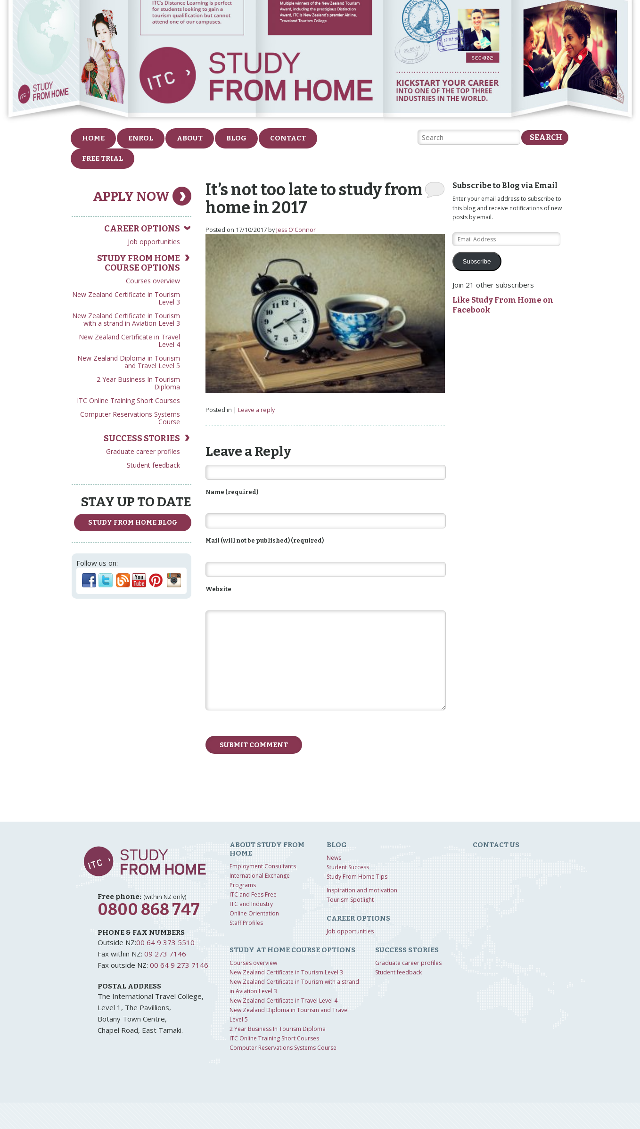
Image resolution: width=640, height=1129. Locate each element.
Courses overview (153, 280)
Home (93, 138)
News (334, 858)
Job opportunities (154, 241)
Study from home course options (138, 263)
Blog (236, 138)
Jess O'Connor (296, 230)
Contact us (496, 845)
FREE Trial (102, 158)
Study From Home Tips (357, 877)
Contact (288, 138)
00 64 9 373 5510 (165, 942)
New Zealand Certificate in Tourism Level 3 (126, 298)
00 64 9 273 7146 (179, 965)
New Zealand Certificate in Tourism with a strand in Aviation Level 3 (126, 319)
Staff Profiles (246, 923)
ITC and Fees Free (253, 894)
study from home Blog (132, 523)
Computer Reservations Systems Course (130, 418)
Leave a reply (256, 410)
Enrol (140, 138)
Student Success (348, 867)
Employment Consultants (263, 866)
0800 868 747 (149, 909)
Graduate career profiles (143, 451)
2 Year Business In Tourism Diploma (138, 383)
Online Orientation (254, 913)
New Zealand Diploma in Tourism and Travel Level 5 (128, 362)
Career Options (142, 228)
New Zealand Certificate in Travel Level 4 (129, 340)
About (190, 138)
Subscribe (477, 261)
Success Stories (142, 438)
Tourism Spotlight (350, 900)
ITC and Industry (251, 904)
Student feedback (153, 465)
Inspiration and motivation (362, 890)
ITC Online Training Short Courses (128, 400)
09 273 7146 (165, 953)
